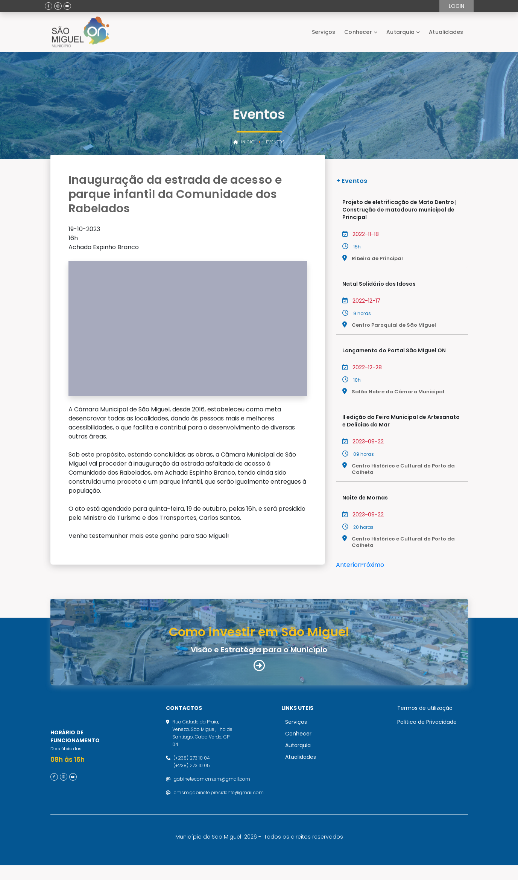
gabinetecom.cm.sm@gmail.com (212, 786)
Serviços (324, 32)
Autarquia (400, 32)
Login (456, 6)
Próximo (372, 564)
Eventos (275, 142)
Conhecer (358, 32)
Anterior (348, 564)
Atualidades (446, 32)
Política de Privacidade (427, 729)
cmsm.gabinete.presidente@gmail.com (219, 799)
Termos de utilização (425, 715)
